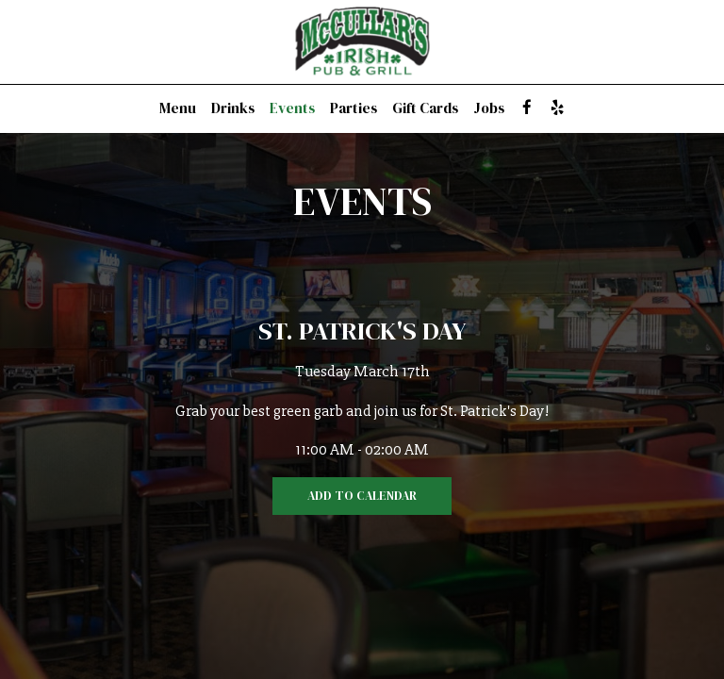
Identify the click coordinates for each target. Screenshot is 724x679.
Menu (177, 108)
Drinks (233, 108)
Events (292, 108)
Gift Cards (425, 108)
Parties (353, 108)
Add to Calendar (362, 496)
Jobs (488, 108)
